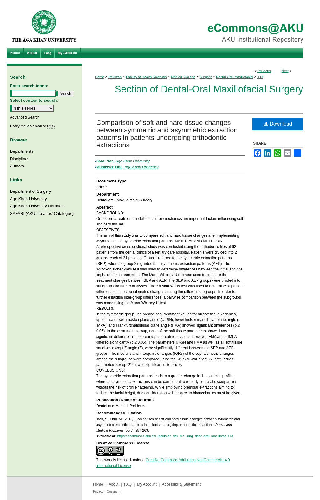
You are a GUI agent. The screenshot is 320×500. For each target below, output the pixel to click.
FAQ (128, 484)
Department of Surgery (30, 191)
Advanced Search (25, 117)
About (113, 484)
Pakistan (115, 77)
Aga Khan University (28, 198)
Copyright (113, 491)
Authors (17, 166)
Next (285, 71)
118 (260, 77)
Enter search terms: (29, 85)
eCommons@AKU (197, 24)
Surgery (206, 77)
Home (99, 77)
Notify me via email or (32, 126)
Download (278, 123)
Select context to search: (34, 100)
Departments (21, 151)
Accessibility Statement (181, 484)
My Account (147, 484)
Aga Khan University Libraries (36, 206)
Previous (264, 71)
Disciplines (19, 158)
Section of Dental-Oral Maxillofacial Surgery (209, 89)
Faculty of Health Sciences (146, 77)
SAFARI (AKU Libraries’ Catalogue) (42, 213)
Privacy (98, 491)
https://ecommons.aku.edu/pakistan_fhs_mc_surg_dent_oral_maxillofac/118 (175, 436)
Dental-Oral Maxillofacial (234, 77)
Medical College (183, 77)
